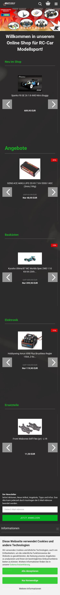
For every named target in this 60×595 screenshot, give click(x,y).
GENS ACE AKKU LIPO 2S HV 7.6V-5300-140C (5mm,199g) (30, 185)
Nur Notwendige (30, 580)
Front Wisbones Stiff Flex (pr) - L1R (30, 438)
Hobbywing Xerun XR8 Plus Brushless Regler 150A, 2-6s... (30, 355)
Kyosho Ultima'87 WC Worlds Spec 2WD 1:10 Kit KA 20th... (30, 270)
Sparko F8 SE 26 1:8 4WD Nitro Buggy (29, 95)
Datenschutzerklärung (20, 564)
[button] (7, 104)
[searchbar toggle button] (40, 4)
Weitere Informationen (30, 588)
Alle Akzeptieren (30, 571)
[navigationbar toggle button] (56, 4)
